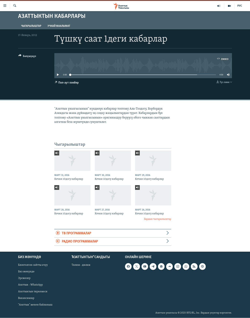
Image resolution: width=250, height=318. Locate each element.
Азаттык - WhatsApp (30, 285)
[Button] (27, 56)
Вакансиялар (26, 298)
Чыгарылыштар (31, 26)
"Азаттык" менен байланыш (35, 304)
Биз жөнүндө (26, 271)
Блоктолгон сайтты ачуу (33, 265)
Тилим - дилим (81, 265)
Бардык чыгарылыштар (157, 219)
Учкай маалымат (59, 26)
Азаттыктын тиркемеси (32, 291)
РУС (239, 6)
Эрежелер (24, 278)
